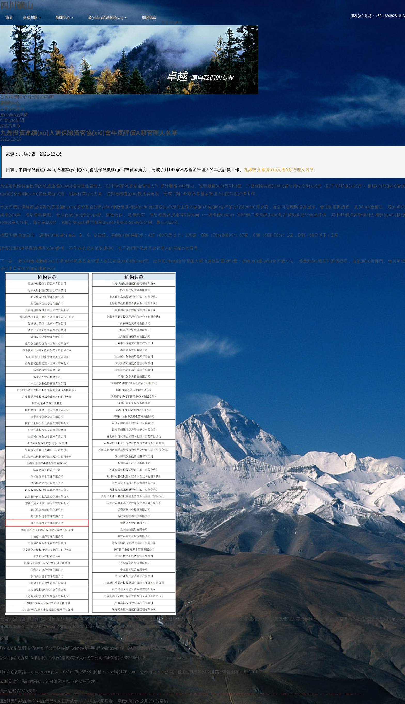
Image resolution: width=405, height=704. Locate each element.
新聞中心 (64, 17)
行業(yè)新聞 (12, 120)
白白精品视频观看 (96, 701)
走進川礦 (32, 17)
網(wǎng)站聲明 (80, 648)
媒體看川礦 (10, 126)
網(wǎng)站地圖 (111, 648)
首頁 (8, 17)
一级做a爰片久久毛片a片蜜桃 (141, 701)
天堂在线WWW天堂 (18, 691)
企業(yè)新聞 (12, 109)
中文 (165, 22)
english (175, 22)
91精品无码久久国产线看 (55, 701)
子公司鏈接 (54, 648)
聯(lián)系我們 (13, 648)
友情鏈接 (35, 648)
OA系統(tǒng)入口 (143, 648)
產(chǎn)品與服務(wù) (107, 17)
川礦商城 (148, 17)
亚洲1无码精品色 (15, 701)
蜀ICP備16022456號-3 (124, 658)
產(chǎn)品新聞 (14, 115)
